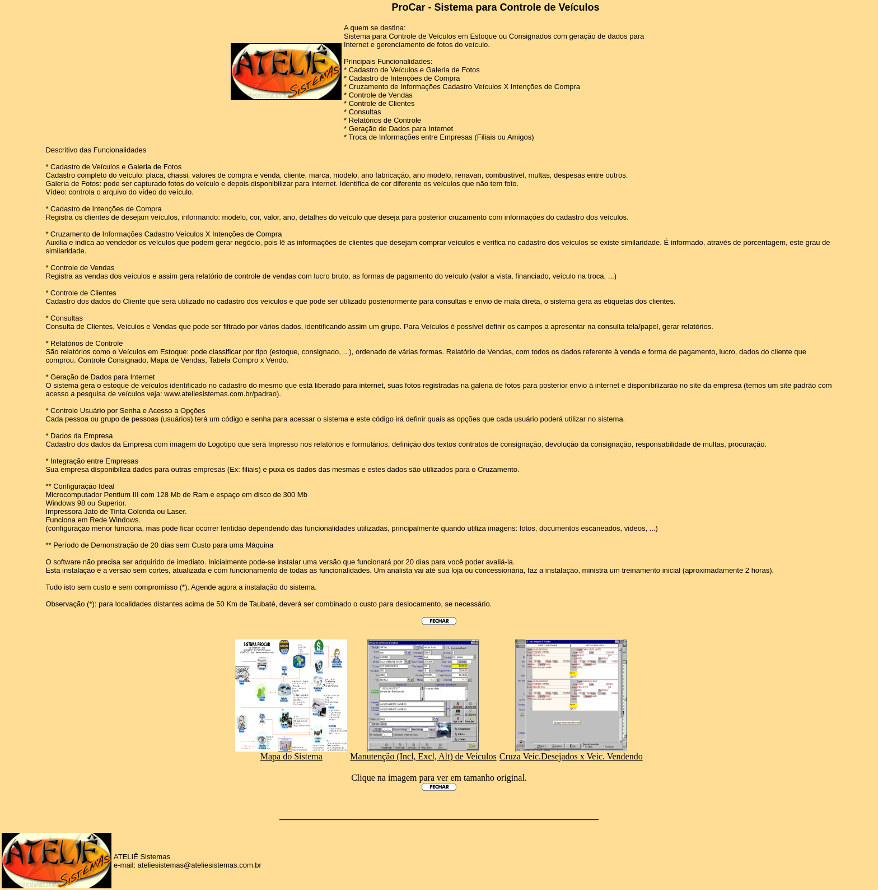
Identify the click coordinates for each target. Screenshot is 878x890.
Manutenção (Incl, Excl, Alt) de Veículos (423, 752)
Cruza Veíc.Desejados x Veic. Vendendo (571, 752)
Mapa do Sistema (291, 752)
